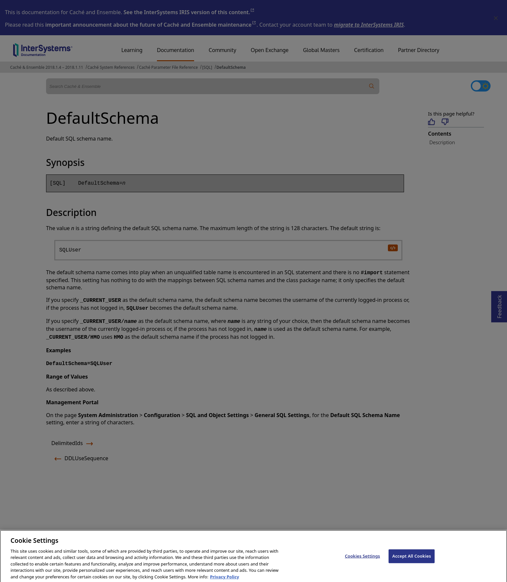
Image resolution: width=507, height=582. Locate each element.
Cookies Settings (362, 559)
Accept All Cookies (411, 559)
